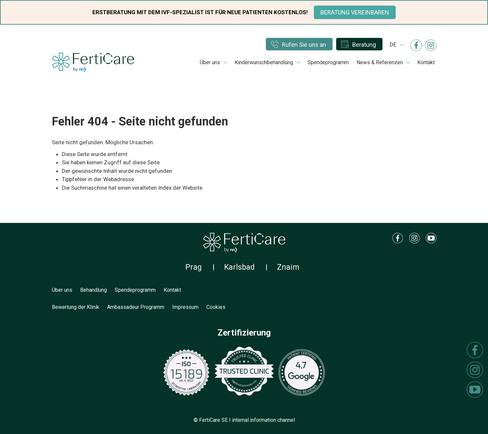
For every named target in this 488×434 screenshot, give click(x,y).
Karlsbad (239, 267)
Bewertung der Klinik (75, 307)
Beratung (364, 44)
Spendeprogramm (328, 62)
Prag (193, 267)
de (393, 44)
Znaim (288, 267)
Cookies (215, 307)
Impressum (185, 307)
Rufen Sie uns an (304, 44)
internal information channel (263, 420)
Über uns (210, 62)
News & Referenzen (380, 62)
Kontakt (426, 62)
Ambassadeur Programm (135, 307)
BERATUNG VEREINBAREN (354, 12)
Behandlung (93, 290)
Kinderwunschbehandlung (264, 62)
